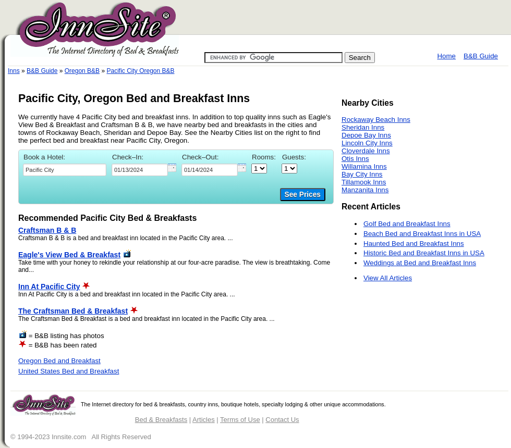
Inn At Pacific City (49, 286)
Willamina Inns (364, 166)
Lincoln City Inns (367, 143)
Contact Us (282, 420)
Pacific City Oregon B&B (140, 70)
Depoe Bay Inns (366, 135)
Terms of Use (240, 420)
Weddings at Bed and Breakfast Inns (419, 263)
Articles (203, 420)
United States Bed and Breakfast (68, 371)
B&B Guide (481, 56)
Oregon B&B (82, 70)
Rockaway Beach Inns (376, 119)
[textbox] (64, 170)
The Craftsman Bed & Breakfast (73, 311)
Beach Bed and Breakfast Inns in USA (422, 234)
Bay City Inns (362, 174)
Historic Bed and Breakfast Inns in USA (423, 253)
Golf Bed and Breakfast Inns (407, 224)
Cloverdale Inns (366, 151)
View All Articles (387, 278)
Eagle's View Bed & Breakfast (69, 255)
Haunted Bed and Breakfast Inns (413, 243)
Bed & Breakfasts (161, 420)
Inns (14, 70)
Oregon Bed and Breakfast (59, 361)
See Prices (303, 194)
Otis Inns (355, 159)
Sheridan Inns (363, 127)
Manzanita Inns (365, 190)
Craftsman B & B (47, 230)
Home (446, 56)
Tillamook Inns (364, 182)
